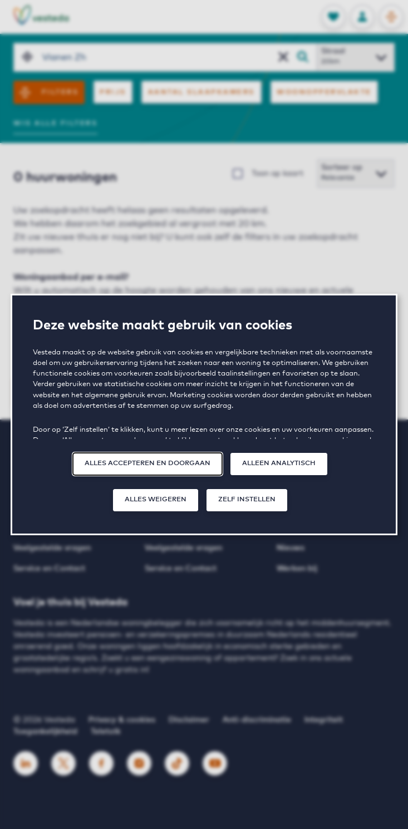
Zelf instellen (247, 499)
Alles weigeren (155, 499)
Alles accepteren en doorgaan (147, 463)
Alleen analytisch (279, 463)
